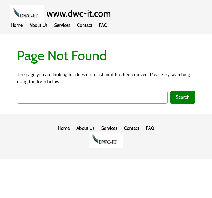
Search (182, 97)
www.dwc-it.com (78, 13)
